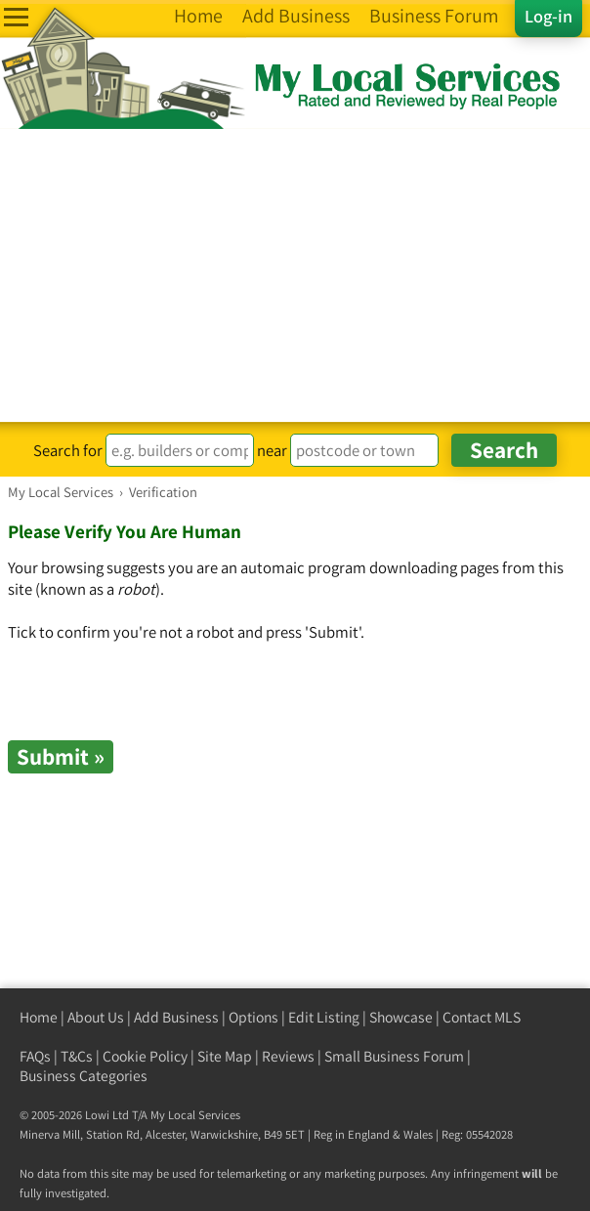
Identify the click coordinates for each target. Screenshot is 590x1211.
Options (253, 1017)
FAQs (35, 1056)
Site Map (224, 1056)
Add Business (176, 1017)
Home (39, 1017)
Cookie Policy (145, 1056)
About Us (95, 1017)
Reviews (288, 1056)
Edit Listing (323, 1017)
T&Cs (77, 1056)
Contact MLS (481, 1017)
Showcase (401, 1017)
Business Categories (84, 1075)
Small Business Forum (394, 1056)
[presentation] (156, 702)
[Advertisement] (295, 275)
